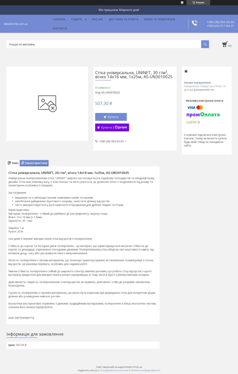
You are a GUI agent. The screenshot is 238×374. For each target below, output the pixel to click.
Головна (59, 19)
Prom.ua (137, 367)
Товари (76, 19)
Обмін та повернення (159, 19)
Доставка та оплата (123, 19)
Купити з (114, 127)
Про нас (97, 19)
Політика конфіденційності (145, 370)
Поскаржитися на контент (114, 370)
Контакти (60, 28)
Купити (113, 117)
